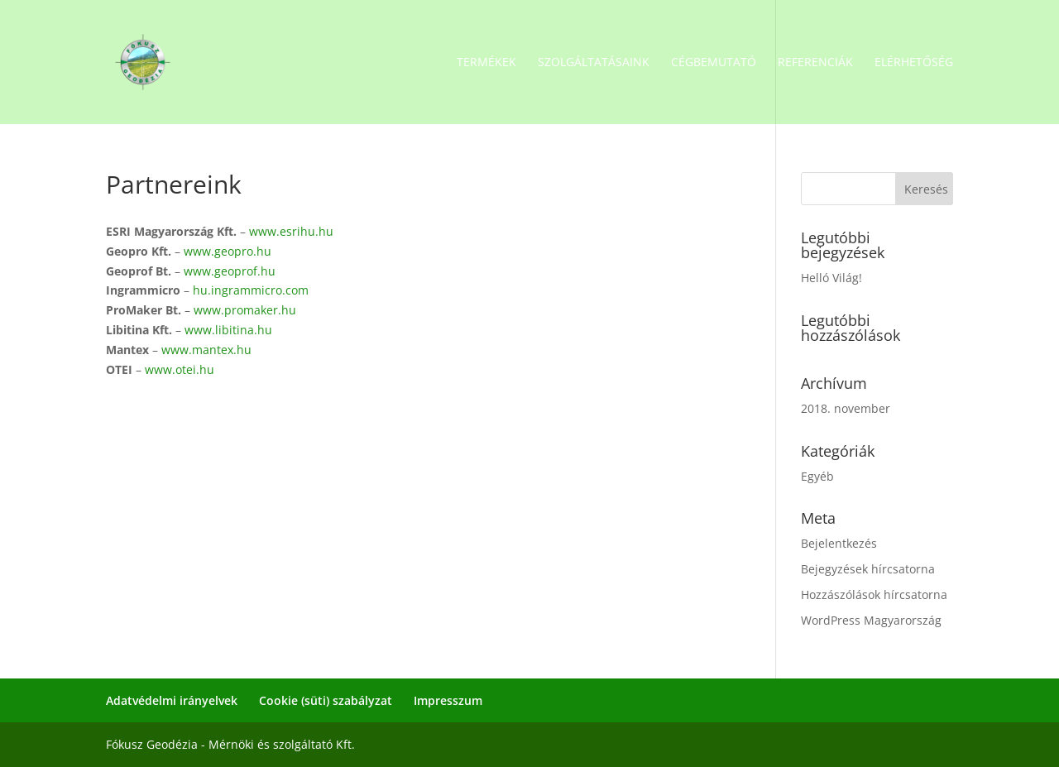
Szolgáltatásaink (593, 63)
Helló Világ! (831, 277)
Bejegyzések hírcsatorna (868, 569)
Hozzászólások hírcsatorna (874, 594)
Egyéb (817, 476)
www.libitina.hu (228, 330)
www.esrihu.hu (291, 231)
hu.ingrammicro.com (251, 290)
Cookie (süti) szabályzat (325, 700)
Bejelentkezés (839, 543)
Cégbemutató (713, 63)
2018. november (845, 408)
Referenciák (815, 63)
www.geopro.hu (227, 251)
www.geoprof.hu (230, 271)
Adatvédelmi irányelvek (171, 700)
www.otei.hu (179, 369)
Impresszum (448, 700)
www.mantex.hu (206, 349)
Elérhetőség (914, 63)
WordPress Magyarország (871, 620)
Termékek (486, 63)
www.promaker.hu (245, 310)
